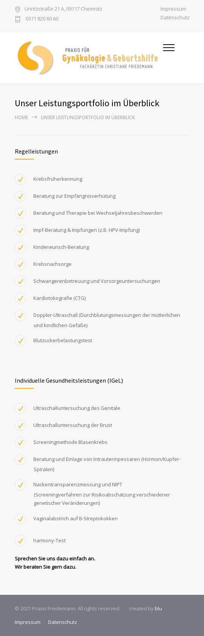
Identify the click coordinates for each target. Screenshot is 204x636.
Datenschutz (175, 17)
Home (21, 117)
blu (158, 608)
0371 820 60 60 (41, 19)
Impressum (173, 8)
